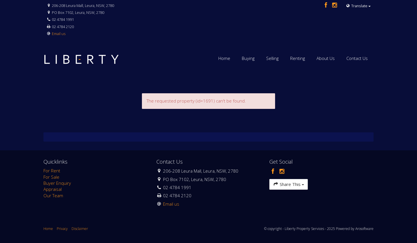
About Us (326, 58)
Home (224, 58)
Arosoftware (364, 228)
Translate (358, 5)
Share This (288, 184)
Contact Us (357, 58)
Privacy (62, 228)
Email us (58, 33)
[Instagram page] (335, 5)
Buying (248, 58)
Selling (272, 58)
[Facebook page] (326, 5)
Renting (297, 58)
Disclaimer (80, 228)
